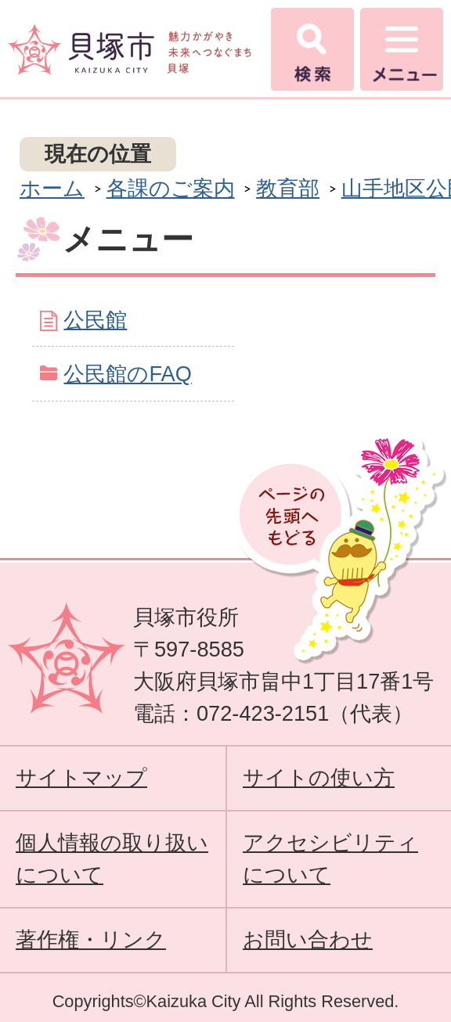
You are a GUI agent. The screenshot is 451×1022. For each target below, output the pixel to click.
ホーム (52, 188)
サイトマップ (81, 777)
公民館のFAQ (127, 374)
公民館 (95, 320)
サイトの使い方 (319, 777)
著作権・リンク (91, 939)
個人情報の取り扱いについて (112, 858)
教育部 (287, 188)
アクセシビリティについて (330, 858)
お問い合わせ (308, 939)
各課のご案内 (170, 188)
